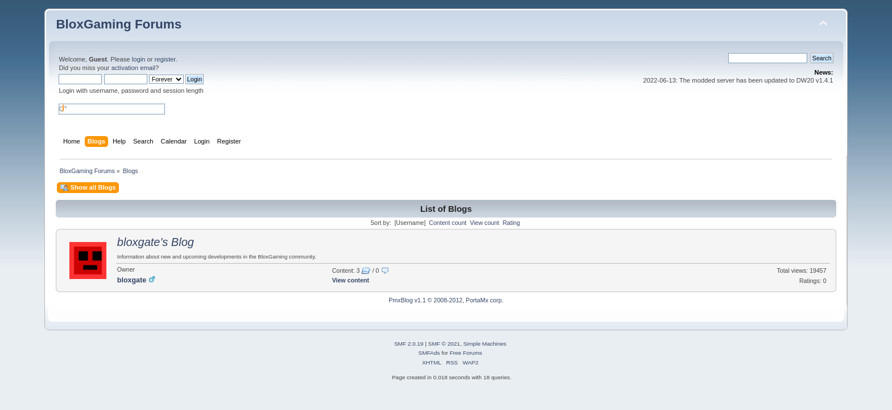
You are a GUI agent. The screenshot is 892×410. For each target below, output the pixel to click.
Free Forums (465, 353)
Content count (447, 222)
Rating (511, 222)
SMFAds (429, 353)
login (139, 59)
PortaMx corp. (484, 300)
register (165, 59)
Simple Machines (484, 344)
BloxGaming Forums (118, 24)
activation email (133, 67)
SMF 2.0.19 (409, 344)
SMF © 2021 (444, 344)
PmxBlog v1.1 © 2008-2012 (425, 300)
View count (484, 222)
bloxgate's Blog (155, 242)
